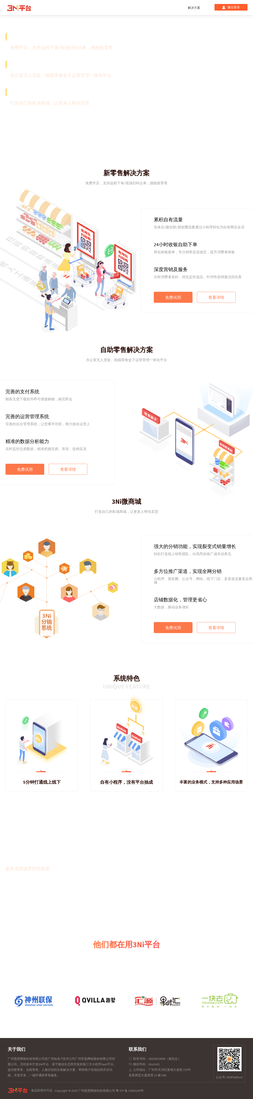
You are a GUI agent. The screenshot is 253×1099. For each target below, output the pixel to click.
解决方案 (194, 8)
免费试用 (173, 297)
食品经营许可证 (42, 1090)
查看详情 (216, 297)
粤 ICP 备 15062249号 (130, 1091)
